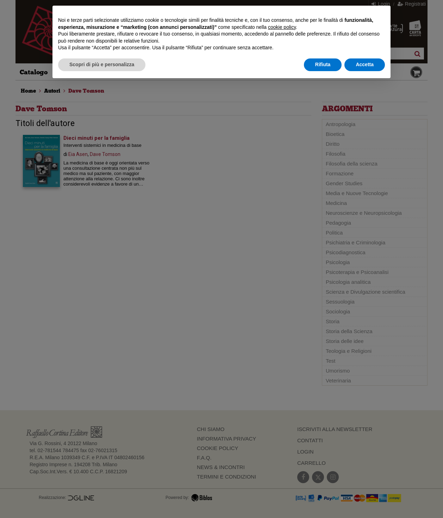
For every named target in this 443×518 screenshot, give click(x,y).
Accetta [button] (365, 64)
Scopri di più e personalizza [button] (101, 64)
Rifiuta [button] (323, 64)
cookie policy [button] (282, 27)
